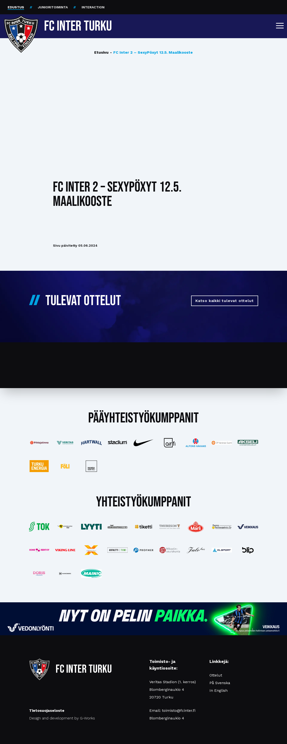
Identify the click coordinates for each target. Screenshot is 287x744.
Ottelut (215, 675)
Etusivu (101, 52)
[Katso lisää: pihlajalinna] (39, 443)
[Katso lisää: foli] (65, 466)
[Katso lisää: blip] (248, 550)
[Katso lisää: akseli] (248, 442)
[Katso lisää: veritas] (65, 442)
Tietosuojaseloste (46, 710)
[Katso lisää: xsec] (91, 550)
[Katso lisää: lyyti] (91, 526)
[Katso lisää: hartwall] (91, 442)
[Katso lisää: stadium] (117, 442)
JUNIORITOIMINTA (53, 7)
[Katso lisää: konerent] (39, 550)
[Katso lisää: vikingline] (65, 550)
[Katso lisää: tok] (39, 526)
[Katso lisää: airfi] (169, 443)
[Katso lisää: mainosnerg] (65, 573)
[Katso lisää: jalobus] (196, 550)
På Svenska (219, 683)
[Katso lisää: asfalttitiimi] (117, 549)
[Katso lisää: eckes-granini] (196, 527)
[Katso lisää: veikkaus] (248, 526)
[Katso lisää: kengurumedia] (65, 527)
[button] (280, 25)
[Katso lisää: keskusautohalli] (117, 526)
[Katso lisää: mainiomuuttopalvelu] (91, 573)
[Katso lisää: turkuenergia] (39, 466)
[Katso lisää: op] (222, 442)
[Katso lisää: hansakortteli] (91, 466)
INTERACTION (93, 7)
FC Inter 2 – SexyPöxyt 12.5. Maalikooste (151, 52)
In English (218, 690)
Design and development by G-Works (62, 718)
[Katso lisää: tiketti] (143, 526)
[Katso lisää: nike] (143, 443)
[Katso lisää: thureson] (169, 527)
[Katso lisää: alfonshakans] (196, 442)
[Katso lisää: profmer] (143, 550)
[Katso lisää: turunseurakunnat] (169, 550)
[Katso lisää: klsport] (222, 550)
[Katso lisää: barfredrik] (39, 573)
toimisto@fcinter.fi (178, 710)
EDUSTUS (16, 7)
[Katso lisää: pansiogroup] (222, 527)
